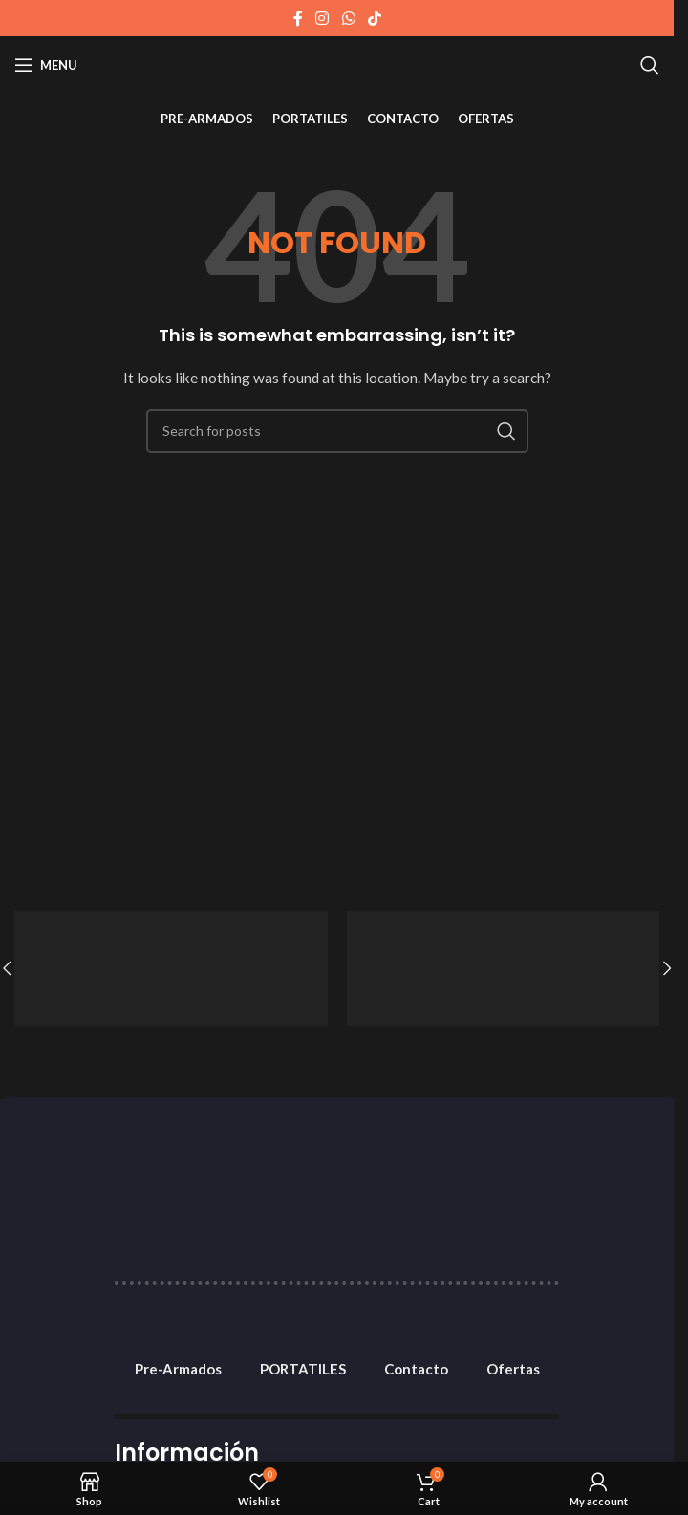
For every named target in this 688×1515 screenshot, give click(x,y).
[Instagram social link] (322, 18)
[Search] (650, 65)
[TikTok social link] (374, 18)
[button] (667, 968)
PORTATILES (303, 1368)
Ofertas (513, 1368)
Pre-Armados (178, 1368)
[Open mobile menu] (46, 65)
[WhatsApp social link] (348, 18)
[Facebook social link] (298, 18)
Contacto (416, 1368)
